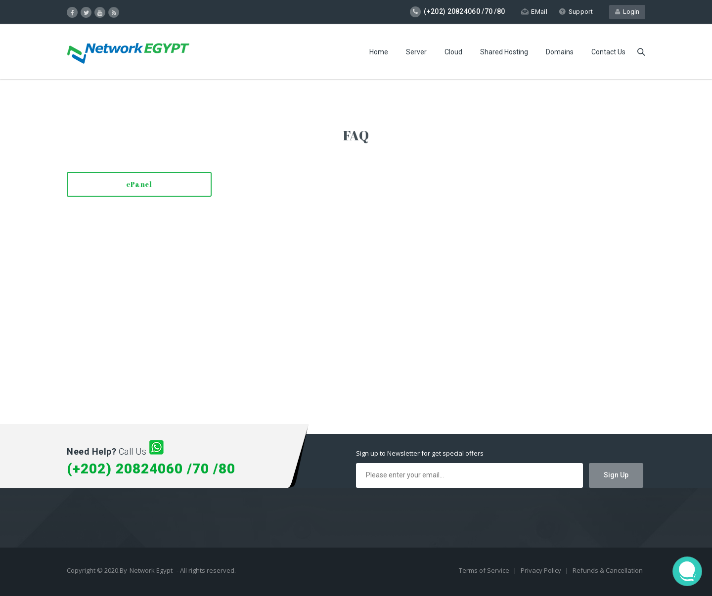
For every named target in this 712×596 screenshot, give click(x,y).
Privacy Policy (542, 570)
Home (378, 52)
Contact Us (608, 52)
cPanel (139, 184)
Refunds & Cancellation (608, 570)
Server (416, 52)
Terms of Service (485, 570)
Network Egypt (151, 570)
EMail (534, 11)
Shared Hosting (504, 52)
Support (576, 11)
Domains (560, 52)
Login (627, 11)
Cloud (453, 52)
